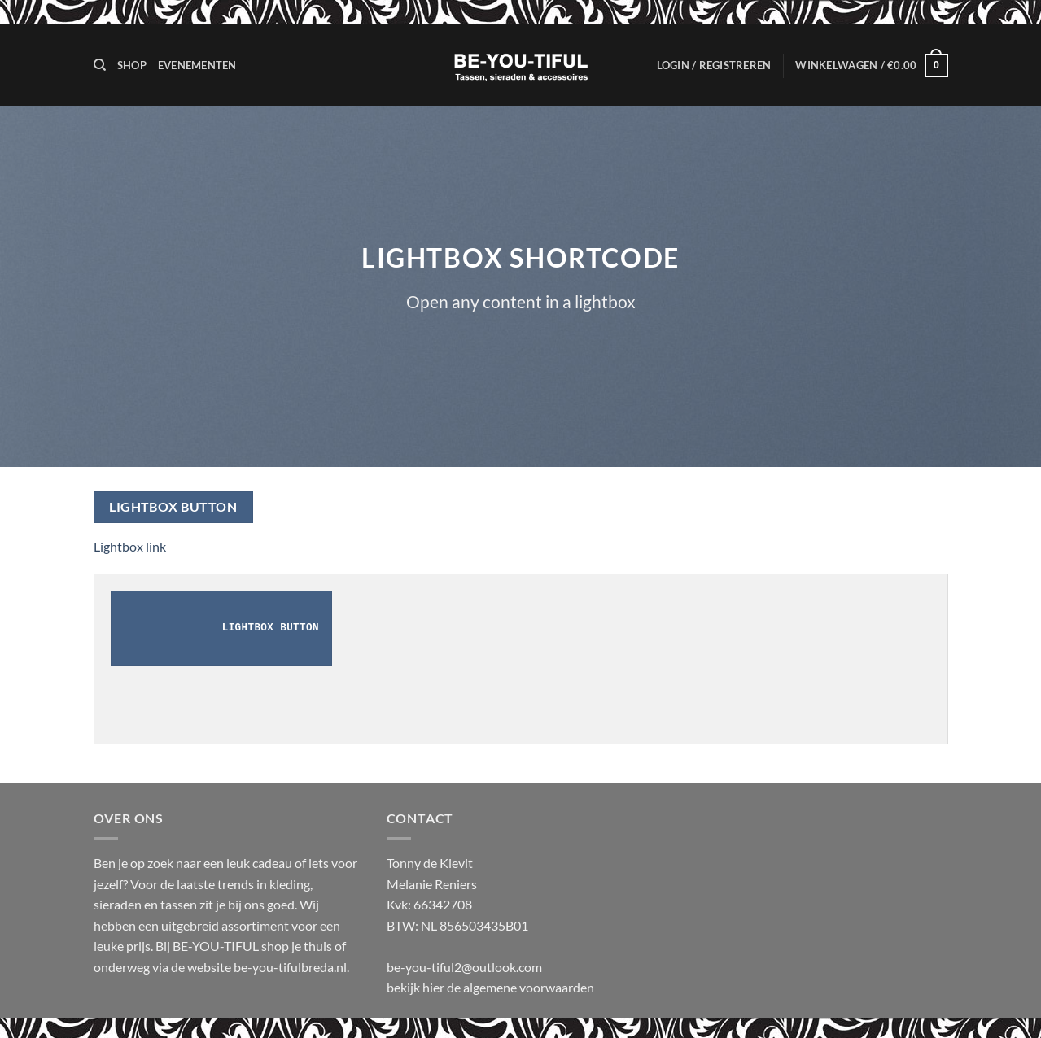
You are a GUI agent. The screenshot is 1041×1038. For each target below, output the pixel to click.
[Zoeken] (100, 65)
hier (434, 987)
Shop (132, 65)
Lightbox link (130, 546)
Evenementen (197, 65)
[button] (714, 65)
